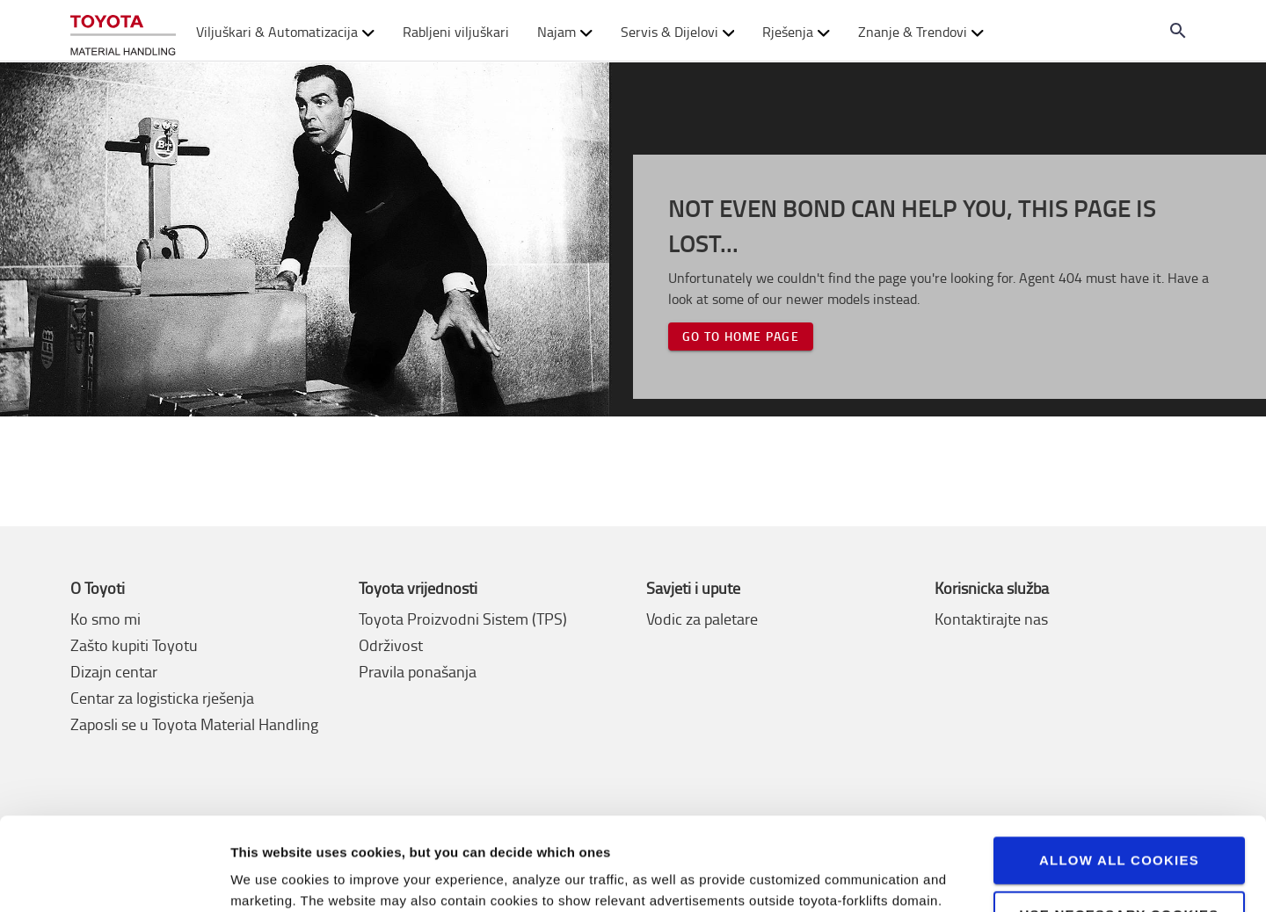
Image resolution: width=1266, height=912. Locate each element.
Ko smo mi (105, 618)
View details (268, 877)
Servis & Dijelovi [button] (678, 31)
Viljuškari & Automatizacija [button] (285, 31)
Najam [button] (565, 31)
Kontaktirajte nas (991, 618)
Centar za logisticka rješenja (162, 697)
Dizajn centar (113, 671)
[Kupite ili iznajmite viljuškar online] (123, 31)
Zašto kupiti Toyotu (134, 644)
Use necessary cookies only (1119, 830)
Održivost (391, 644)
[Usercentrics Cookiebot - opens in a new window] (114, 878)
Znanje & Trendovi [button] (921, 31)
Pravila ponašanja (418, 671)
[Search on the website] (1178, 30)
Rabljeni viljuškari (456, 31)
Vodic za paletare (702, 618)
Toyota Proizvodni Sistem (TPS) (463, 618)
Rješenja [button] (796, 31)
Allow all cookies (1119, 767)
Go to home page (740, 336)
